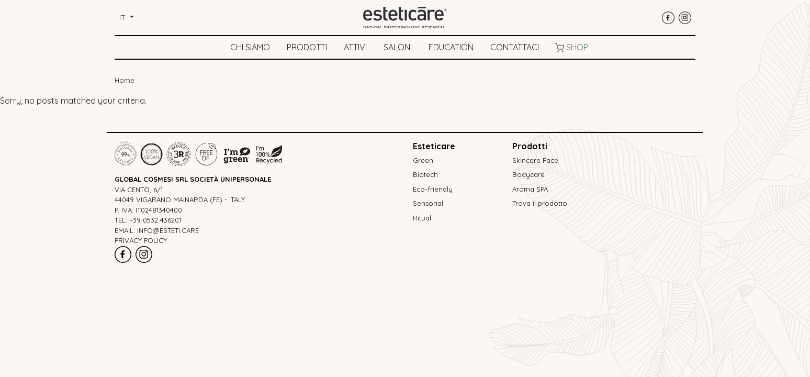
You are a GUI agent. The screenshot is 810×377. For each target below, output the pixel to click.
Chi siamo (250, 47)
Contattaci (514, 47)
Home (124, 80)
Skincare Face (535, 160)
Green (423, 160)
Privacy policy (141, 240)
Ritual (422, 218)
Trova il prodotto (539, 203)
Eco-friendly (433, 189)
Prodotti (307, 47)
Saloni (398, 47)
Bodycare (528, 174)
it (123, 17)
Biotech (425, 174)
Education (451, 47)
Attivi (355, 47)
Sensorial (428, 203)
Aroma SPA (530, 189)
